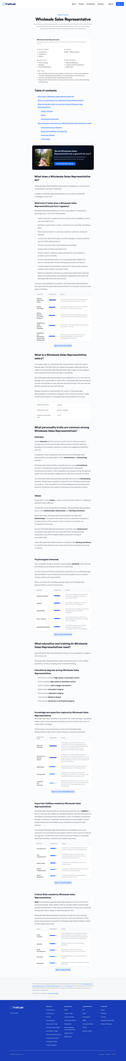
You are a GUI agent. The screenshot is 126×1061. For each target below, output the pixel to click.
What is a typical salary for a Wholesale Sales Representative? (61, 100)
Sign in (110, 4)
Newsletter (67, 1024)
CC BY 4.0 (69, 986)
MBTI (84, 1020)
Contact (103, 1017)
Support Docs (68, 1033)
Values (43, 115)
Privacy (108, 1054)
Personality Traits (51, 1024)
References (68, 1037)
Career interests (47, 111)
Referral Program (106, 1024)
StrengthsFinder (88, 1024)
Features (102, 4)
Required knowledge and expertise (54, 131)
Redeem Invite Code (107, 1020)
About (74, 4)
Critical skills (45, 139)
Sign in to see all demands (63, 634)
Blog (65, 1010)
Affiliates (103, 1013)
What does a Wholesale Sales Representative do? (56, 96)
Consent (101, 1054)
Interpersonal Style (52, 1038)
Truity (84, 1027)
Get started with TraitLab (64, 164)
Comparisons (50, 1020)
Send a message (53, 993)
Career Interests (51, 1045)
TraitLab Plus (50, 1010)
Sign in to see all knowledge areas (63, 792)
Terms (114, 1054)
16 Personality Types (53, 1027)
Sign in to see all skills (63, 970)
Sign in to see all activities (63, 346)
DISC (84, 1013)
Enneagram (86, 1017)
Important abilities (48, 135)
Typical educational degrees (51, 127)
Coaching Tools (69, 1017)
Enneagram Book (70, 1020)
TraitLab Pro (50, 1013)
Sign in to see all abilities (63, 883)
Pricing (81, 4)
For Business (90, 4)
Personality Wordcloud (53, 1034)
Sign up (119, 4)
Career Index (68, 1013)
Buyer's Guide (87, 1031)
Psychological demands (49, 119)
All (83, 1010)
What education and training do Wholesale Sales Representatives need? (64, 123)
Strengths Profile (51, 1042)
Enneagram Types (52, 1031)
